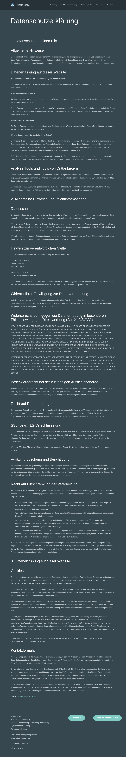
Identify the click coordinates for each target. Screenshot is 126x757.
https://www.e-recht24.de (26, 696)
